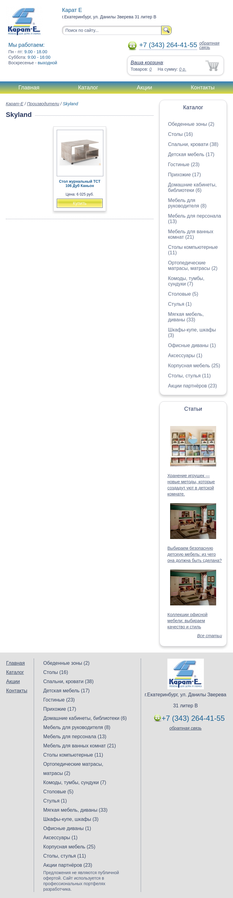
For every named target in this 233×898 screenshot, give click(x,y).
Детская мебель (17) (191, 154)
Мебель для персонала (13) (74, 736)
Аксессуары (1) (185, 355)
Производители (43, 103)
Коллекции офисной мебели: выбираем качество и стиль (187, 620)
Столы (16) (180, 134)
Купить (79, 203)
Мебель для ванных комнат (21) (190, 234)
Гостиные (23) (184, 164)
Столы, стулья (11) (189, 375)
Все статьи (209, 635)
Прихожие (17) (184, 174)
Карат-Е (14, 103)
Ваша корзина (147, 62)
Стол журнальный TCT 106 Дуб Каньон (79, 183)
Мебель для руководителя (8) (187, 203)
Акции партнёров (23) (192, 385)
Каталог (88, 87)
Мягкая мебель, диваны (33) (186, 317)
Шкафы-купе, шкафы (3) (70, 819)
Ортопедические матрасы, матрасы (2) (192, 265)
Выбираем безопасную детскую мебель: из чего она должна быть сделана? (194, 554)
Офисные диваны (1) (192, 345)
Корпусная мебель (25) (194, 365)
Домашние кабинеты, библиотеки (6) (192, 187)
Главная (29, 87)
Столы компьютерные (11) (73, 755)
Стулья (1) (180, 304)
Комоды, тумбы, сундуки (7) (186, 281)
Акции (144, 87)
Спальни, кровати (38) (193, 144)
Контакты (203, 87)
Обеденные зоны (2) (191, 124)
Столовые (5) (183, 294)
